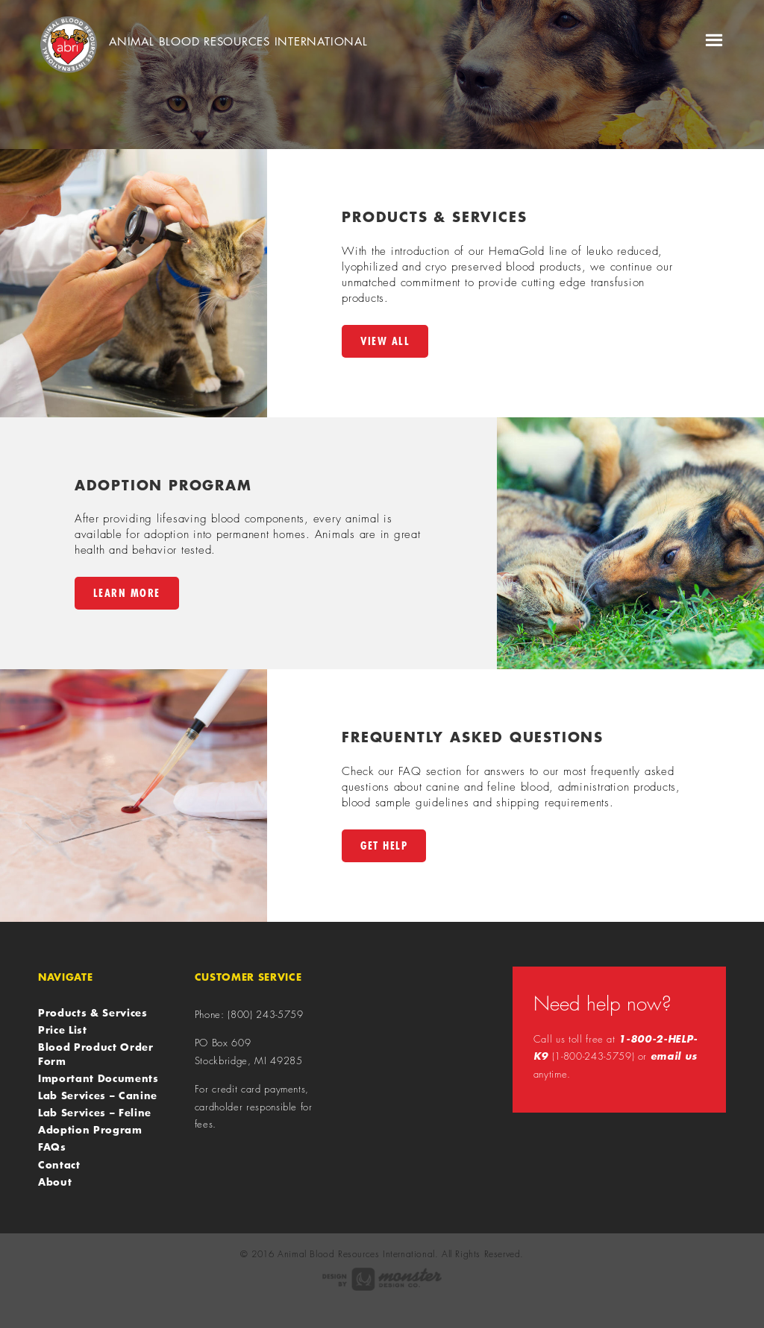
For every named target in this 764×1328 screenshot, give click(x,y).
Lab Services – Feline (94, 1112)
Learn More (126, 593)
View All (385, 341)
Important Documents (98, 1078)
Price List (62, 1029)
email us (674, 1056)
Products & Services (92, 1012)
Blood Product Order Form (95, 1054)
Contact (59, 1164)
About (55, 1181)
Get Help (383, 845)
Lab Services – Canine (97, 1095)
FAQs (52, 1146)
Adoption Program (90, 1129)
